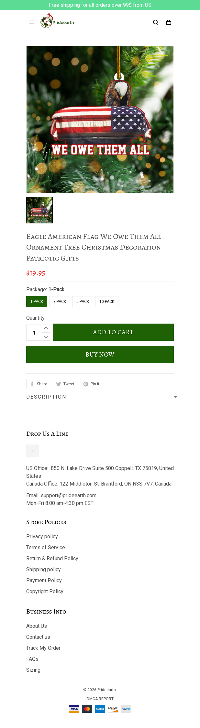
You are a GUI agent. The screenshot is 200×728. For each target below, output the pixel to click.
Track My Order (43, 648)
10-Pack (106, 301)
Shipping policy (43, 569)
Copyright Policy (44, 591)
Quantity (35, 318)
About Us (36, 626)
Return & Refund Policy (52, 558)
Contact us (38, 637)
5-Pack (82, 301)
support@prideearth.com (68, 495)
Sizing (33, 670)
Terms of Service (45, 547)
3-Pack (59, 301)
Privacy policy (42, 536)
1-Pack (56, 289)
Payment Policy (44, 580)
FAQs (32, 659)
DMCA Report (100, 699)
